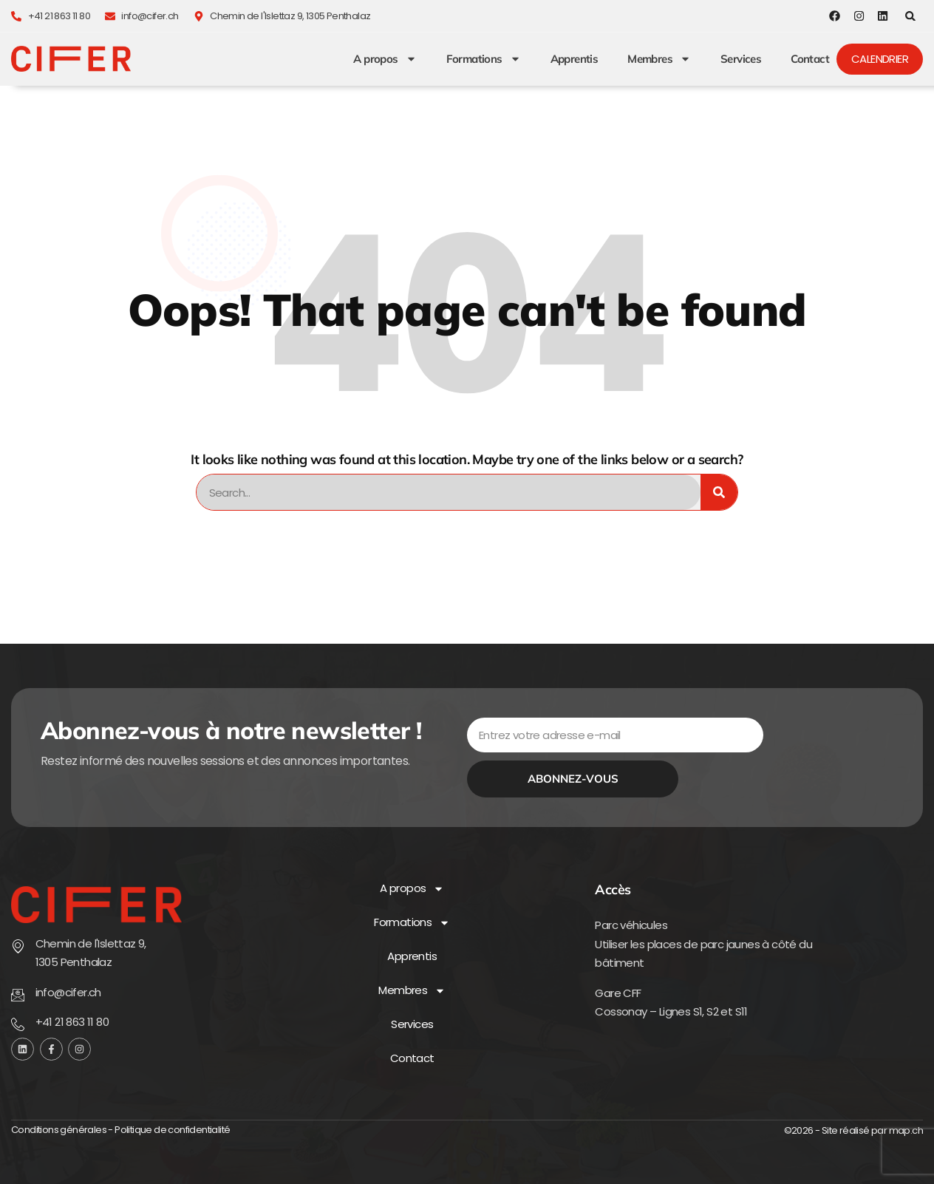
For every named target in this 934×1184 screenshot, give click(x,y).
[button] (911, 16)
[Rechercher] (718, 492)
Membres (659, 59)
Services (740, 59)
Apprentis (574, 59)
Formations (483, 59)
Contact (810, 59)
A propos (384, 59)
